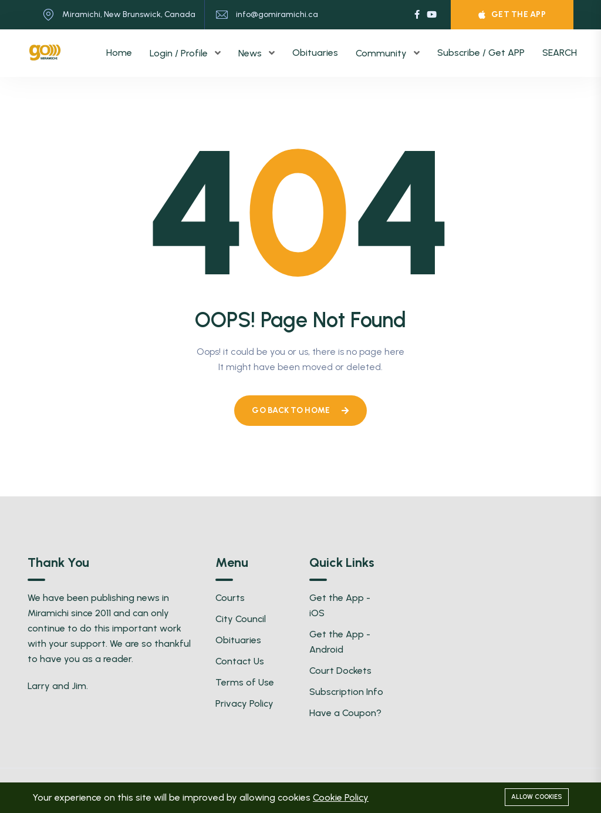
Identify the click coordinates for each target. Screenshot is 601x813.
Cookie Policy (341, 797)
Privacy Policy (244, 703)
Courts (230, 597)
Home (119, 52)
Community (382, 53)
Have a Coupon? (345, 712)
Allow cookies (536, 797)
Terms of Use (244, 682)
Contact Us (239, 661)
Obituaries (315, 52)
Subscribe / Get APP (481, 52)
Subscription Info (346, 691)
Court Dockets (340, 670)
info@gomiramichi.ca (277, 14)
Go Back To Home (300, 410)
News (251, 53)
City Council (240, 618)
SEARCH (559, 52)
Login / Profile (180, 53)
